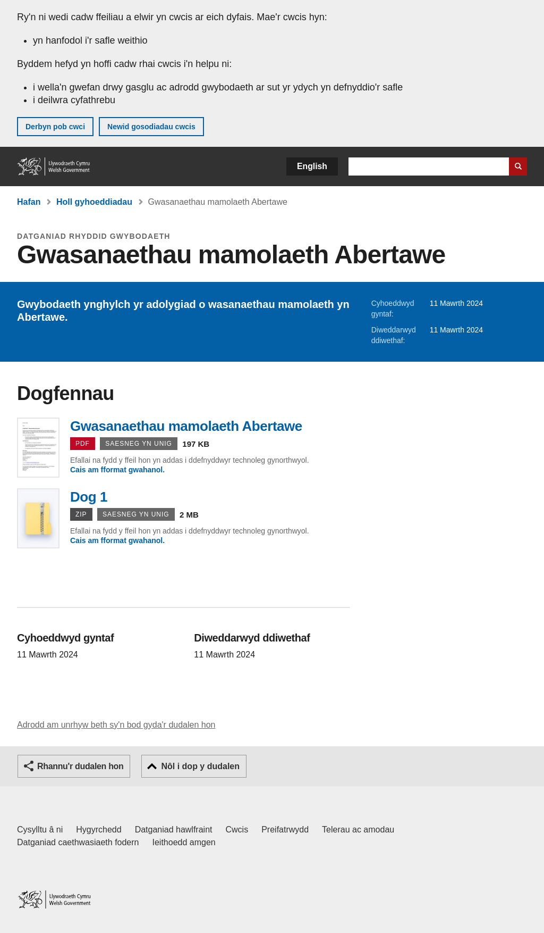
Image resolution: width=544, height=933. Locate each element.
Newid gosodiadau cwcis (151, 126)
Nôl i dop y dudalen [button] (200, 766)
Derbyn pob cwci (55, 126)
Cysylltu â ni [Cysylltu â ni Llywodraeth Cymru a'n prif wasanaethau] (40, 829)
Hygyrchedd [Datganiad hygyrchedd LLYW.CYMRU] (98, 829)
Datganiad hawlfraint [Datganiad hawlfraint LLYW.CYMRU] (173, 829)
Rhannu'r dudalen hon (80, 766)
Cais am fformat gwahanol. (117, 469)
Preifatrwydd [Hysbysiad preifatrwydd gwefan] (285, 829)
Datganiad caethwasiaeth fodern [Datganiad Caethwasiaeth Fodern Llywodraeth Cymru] (78, 842)
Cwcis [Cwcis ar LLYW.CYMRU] (237, 829)
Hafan (28, 201)
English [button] (312, 166)
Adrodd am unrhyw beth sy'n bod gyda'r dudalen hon (116, 724)
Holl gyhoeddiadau (94, 201)
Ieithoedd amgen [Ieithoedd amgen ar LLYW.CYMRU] (184, 842)
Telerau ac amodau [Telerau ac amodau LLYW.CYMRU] (358, 829)
